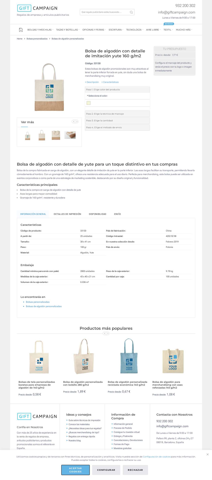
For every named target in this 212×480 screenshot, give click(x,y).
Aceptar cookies (75, 470)
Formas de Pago (121, 444)
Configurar (106, 470)
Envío (117, 214)
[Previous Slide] (73, 121)
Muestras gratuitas (122, 448)
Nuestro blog (75, 440)
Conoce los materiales (79, 424)
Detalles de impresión (67, 214)
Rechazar (135, 470)
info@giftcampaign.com (176, 12)
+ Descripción (92, 82)
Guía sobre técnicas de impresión (84, 420)
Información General (33, 214)
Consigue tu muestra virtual (127, 432)
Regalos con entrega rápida (82, 436)
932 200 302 (185, 5)
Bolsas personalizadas (37, 38)
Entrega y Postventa (123, 436)
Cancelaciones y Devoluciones (128, 440)
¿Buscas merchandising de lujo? (84, 432)
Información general (123, 424)
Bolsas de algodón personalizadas (68, 38)
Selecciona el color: (97, 96)
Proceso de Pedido (123, 428)
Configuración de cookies (157, 456)
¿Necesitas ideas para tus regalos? (85, 428)
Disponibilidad (97, 214)
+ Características (110, 82)
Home (20, 38)
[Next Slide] (76, 121)
